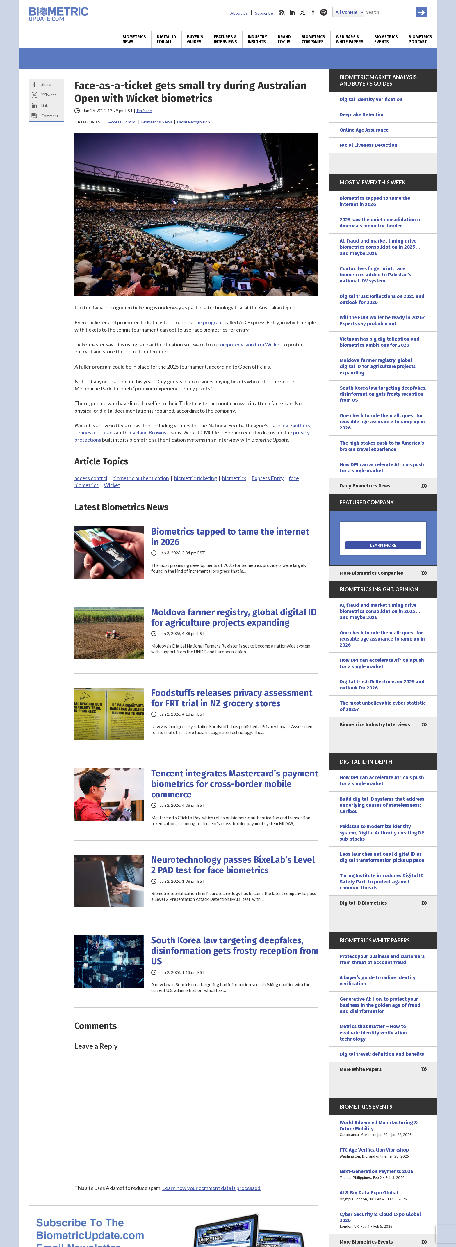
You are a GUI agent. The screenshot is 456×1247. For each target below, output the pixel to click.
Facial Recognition (193, 121)
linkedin (292, 12)
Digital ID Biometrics (363, 903)
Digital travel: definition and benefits (382, 1054)
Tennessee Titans (94, 432)
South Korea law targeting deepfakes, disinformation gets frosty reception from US (234, 951)
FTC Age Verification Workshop (383, 1153)
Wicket (273, 344)
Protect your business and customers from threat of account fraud (382, 959)
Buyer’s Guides (195, 39)
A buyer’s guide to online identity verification (378, 980)
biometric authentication (141, 478)
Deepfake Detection (362, 115)
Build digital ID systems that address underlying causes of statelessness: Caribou (382, 805)
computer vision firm (241, 344)
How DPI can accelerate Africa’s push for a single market (382, 467)
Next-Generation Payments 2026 (383, 1174)
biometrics (234, 478)
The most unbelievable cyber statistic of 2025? (383, 706)
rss (282, 12)
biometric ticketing (195, 478)
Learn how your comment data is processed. (211, 1188)
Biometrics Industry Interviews (375, 724)
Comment (49, 116)
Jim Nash (144, 110)
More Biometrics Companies (371, 573)
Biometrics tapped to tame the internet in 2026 (230, 536)
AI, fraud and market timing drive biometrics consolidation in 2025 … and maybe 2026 (380, 247)
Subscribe (264, 12)
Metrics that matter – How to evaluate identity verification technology (373, 1032)
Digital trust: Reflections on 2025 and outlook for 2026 (382, 299)
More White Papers (361, 1069)
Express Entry (268, 478)
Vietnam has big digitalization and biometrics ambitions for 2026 (380, 342)
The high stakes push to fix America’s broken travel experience (382, 446)
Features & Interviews (225, 39)
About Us (239, 12)
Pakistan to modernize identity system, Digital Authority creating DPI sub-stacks (383, 832)
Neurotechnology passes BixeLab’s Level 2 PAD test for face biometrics (233, 865)
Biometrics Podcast (420, 39)
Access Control (122, 121)
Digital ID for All (166, 39)
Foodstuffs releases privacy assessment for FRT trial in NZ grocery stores (231, 698)
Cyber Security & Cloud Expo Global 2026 (383, 1220)
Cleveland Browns (145, 432)
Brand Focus (284, 39)
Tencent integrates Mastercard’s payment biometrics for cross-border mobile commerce (234, 784)
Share (46, 84)
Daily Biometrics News (365, 486)
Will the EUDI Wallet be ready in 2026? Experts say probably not (382, 320)
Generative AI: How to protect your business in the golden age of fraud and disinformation (380, 1005)
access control (90, 478)
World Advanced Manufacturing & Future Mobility (383, 1128)
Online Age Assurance (364, 130)
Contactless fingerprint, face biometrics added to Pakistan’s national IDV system (375, 275)
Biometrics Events (386, 39)
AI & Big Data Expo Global (383, 1196)
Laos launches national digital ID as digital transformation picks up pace (382, 857)
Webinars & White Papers (350, 39)
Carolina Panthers (289, 425)
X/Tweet (48, 95)
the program (208, 322)
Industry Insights (257, 39)
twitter (303, 12)
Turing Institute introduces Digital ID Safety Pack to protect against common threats (382, 882)
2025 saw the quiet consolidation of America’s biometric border (381, 223)
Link (44, 105)
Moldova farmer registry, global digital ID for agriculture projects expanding (234, 617)
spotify (323, 12)
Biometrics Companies (313, 39)
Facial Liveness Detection (368, 145)
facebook (313, 12)
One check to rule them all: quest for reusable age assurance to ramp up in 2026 (382, 422)
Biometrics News (134, 39)
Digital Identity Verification (371, 99)
